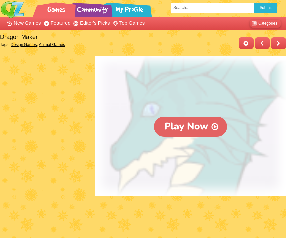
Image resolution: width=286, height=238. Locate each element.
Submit (266, 7)
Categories (263, 24)
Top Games (128, 23)
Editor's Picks (91, 23)
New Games (23, 23)
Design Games (24, 44)
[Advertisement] (46, 97)
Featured (56, 23)
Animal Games (52, 44)
